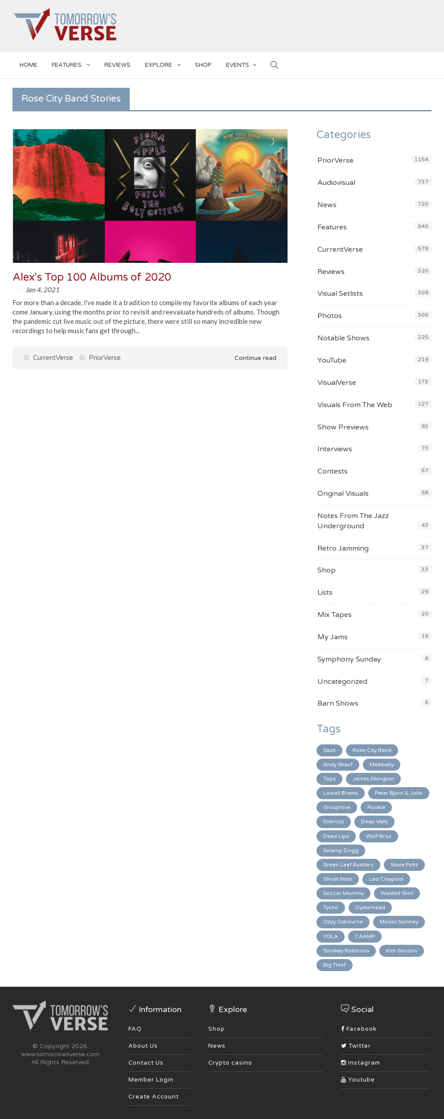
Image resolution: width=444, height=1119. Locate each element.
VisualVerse (336, 382)
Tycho (330, 907)
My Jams (332, 637)
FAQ (135, 1029)
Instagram (360, 1062)
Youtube (358, 1079)
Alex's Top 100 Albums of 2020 (91, 277)
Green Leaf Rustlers (348, 865)
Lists (325, 592)
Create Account (153, 1096)
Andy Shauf (338, 764)
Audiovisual (336, 182)
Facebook (359, 1029)
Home (28, 65)
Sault (329, 750)
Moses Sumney (399, 922)
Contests (332, 471)
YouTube (331, 360)
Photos (329, 315)
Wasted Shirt (397, 893)
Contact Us (146, 1062)
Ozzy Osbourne (343, 922)
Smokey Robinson (346, 950)
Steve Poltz (404, 865)
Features (71, 63)
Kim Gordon (401, 950)
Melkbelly (382, 764)
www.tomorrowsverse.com (60, 1054)
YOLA (330, 936)
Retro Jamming (343, 548)
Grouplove (336, 807)
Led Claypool (386, 879)
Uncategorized (342, 681)
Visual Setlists (340, 293)
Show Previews (343, 427)
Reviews (117, 65)
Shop (326, 570)
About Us (143, 1046)
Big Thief (334, 965)
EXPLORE (163, 63)
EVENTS (241, 63)
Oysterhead (370, 907)
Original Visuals (343, 493)
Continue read (249, 358)
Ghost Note (337, 879)
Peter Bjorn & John (399, 793)
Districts (333, 821)
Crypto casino (230, 1062)
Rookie (376, 807)
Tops (329, 779)
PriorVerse (100, 358)
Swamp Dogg (340, 850)
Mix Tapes (334, 614)
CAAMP (365, 936)
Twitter (356, 1046)
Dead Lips (336, 836)
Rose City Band (372, 750)
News (327, 204)
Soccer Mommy (343, 893)
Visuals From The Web (354, 404)
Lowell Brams (340, 793)
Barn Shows (337, 703)
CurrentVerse (48, 358)
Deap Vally (374, 821)
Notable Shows (343, 338)
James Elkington (373, 779)
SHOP (203, 65)
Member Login (150, 1079)
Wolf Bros (378, 836)
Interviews (334, 449)
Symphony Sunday (349, 659)
